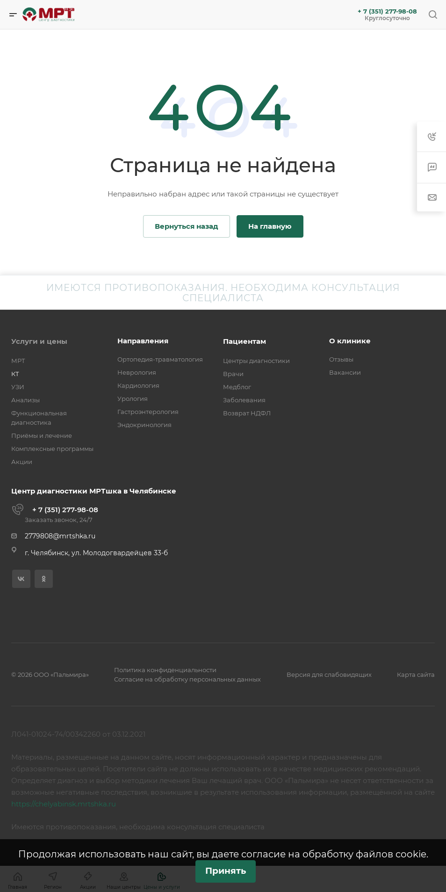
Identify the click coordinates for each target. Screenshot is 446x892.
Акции (21, 461)
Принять (225, 870)
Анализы (25, 400)
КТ (15, 373)
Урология (132, 398)
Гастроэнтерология (148, 411)
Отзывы (341, 359)
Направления (142, 340)
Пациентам (244, 341)
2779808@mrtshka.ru (60, 536)
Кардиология (138, 385)
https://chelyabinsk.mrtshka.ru (63, 803)
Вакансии (345, 372)
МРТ (18, 360)
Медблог (237, 387)
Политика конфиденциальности (165, 670)
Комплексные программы (52, 448)
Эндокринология (144, 424)
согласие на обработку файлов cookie (333, 854)
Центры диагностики (256, 360)
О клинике (350, 340)
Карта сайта (416, 674)
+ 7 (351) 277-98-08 (387, 11)
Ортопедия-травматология (160, 359)
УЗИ (17, 387)
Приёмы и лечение (41, 435)
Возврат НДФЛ (247, 413)
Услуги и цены (39, 341)
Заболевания (244, 400)
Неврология (136, 372)
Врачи (233, 373)
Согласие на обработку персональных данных (187, 679)
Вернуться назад (186, 226)
